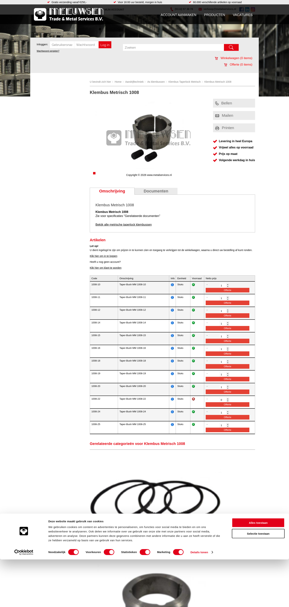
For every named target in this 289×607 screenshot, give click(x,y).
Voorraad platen (164, 546)
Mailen (224, 115)
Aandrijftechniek (134, 81)
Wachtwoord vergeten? (48, 51)
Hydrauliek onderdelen (80, 554)
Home (118, 81)
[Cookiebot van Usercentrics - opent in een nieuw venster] (24, 600)
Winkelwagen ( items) (233, 58)
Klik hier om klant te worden (105, 267)
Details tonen (199, 599)
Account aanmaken (178, 15)
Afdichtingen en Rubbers (119, 546)
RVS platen (161, 550)
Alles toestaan (258, 570)
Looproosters (113, 557)
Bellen (223, 103)
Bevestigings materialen (81, 550)
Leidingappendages (116, 554)
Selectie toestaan (258, 581)
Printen (224, 128)
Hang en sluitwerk (115, 550)
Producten (214, 15)
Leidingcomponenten (79, 557)
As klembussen (156, 81)
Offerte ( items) (238, 64)
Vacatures (243, 15)
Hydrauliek (161, 554)
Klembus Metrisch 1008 (217, 81)
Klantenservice (44, 557)
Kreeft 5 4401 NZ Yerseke (231, 549)
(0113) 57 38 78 (226, 553)
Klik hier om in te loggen (103, 256)
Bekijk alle (123, 224)
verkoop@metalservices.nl (232, 556)
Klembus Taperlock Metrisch (184, 81)
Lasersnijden (162, 557)
